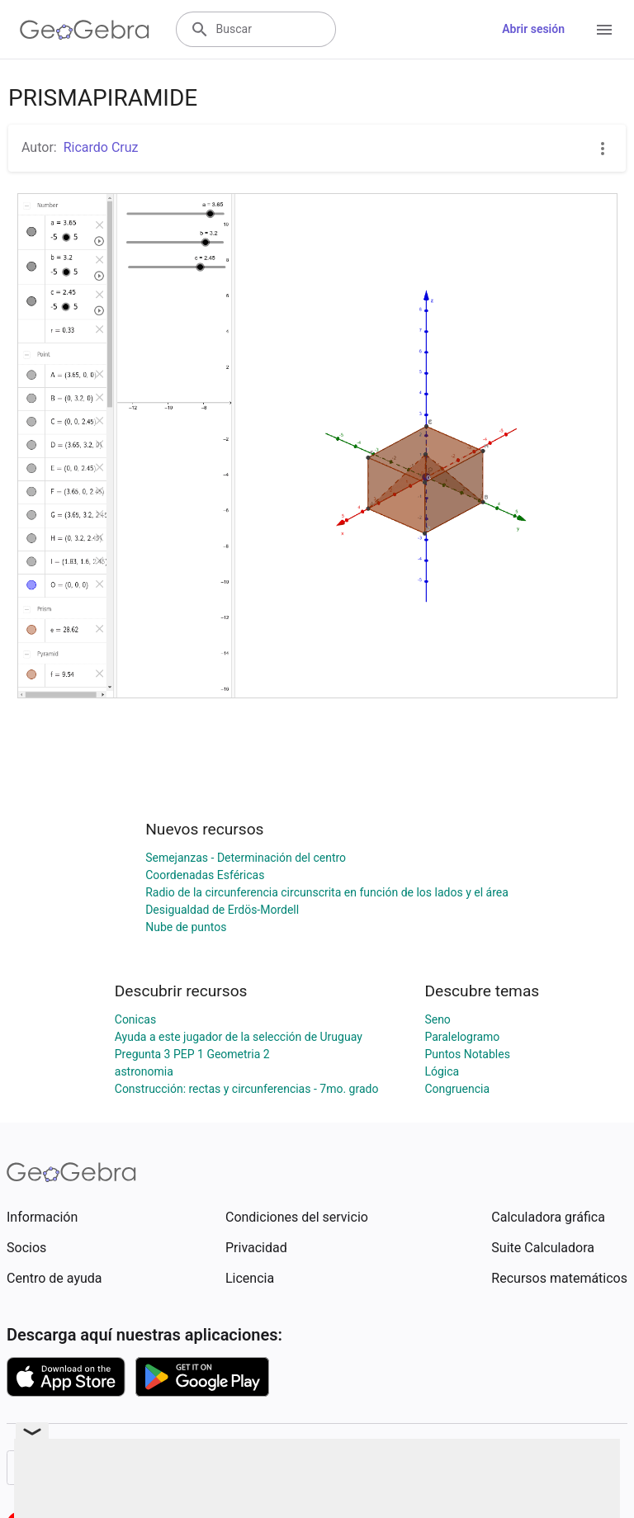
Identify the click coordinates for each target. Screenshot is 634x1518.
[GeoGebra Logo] (84, 30)
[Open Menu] (604, 30)
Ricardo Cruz (101, 147)
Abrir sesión (533, 28)
